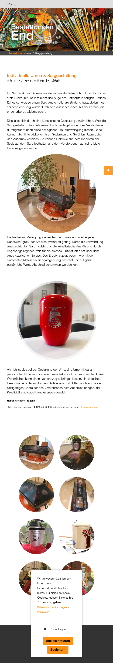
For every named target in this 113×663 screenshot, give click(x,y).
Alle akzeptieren (58, 641)
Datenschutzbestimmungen (52, 607)
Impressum (43, 611)
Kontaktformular (88, 406)
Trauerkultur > (17, 53)
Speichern (58, 649)
